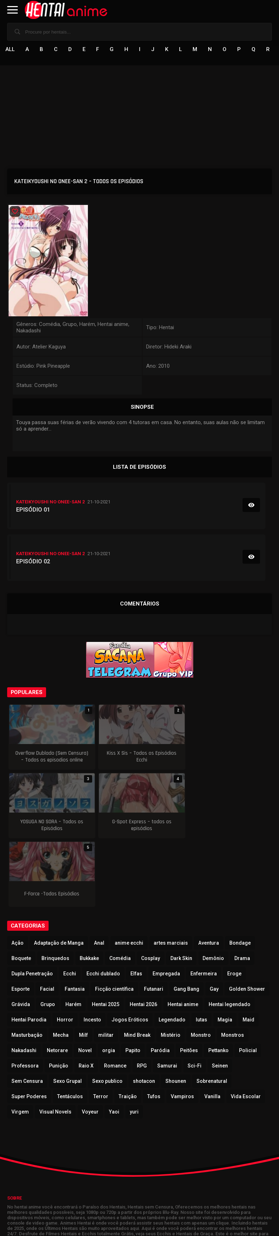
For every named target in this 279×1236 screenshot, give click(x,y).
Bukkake (89, 890)
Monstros (232, 966)
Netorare (57, 982)
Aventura (208, 874)
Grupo (47, 936)
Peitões (189, 982)
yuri (134, 1043)
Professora (25, 997)
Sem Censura (27, 1012)
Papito (132, 982)
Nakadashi (23, 982)
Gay (214, 920)
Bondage (240, 874)
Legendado (172, 951)
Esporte (20, 920)
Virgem (20, 1043)
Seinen (220, 997)
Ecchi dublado (103, 905)
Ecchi (69, 905)
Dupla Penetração (32, 905)
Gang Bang (186, 920)
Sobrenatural (211, 1012)
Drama (242, 890)
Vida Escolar (246, 1028)
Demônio (213, 890)
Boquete (21, 890)
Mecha (61, 966)
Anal (99, 874)
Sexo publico (107, 1012)
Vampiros (182, 1028)
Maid (248, 951)
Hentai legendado (229, 936)
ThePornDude (142, 1189)
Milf (83, 966)
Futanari (153, 920)
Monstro (201, 966)
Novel (85, 982)
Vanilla (212, 1028)
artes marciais (171, 874)
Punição (58, 997)
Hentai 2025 (105, 936)
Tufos (153, 1028)
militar (106, 966)
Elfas (136, 905)
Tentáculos (70, 1028)
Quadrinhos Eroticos (189, 1189)
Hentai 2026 (143, 936)
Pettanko (218, 982)
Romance (115, 997)
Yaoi (114, 1043)
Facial (47, 920)
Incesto (92, 951)
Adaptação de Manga (59, 874)
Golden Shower (247, 920)
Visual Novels (55, 1043)
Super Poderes (29, 1028)
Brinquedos (55, 890)
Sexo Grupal (67, 1012)
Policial (248, 982)
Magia (225, 951)
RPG (142, 997)
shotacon (144, 1012)
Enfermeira (203, 905)
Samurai (167, 997)
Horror (65, 951)
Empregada (166, 905)
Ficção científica (114, 920)
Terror (100, 1028)
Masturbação (27, 966)
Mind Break (137, 966)
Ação (17, 874)
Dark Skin (181, 890)
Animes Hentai (64, 1189)
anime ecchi (129, 874)
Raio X (86, 997)
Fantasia (75, 920)
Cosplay (150, 890)
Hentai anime (183, 936)
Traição (128, 1028)
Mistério (170, 966)
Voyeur (90, 1043)
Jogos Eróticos (129, 951)
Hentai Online (25, 1189)
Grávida (20, 936)
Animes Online (103, 1189)
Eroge (234, 905)
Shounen (175, 1012)
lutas (201, 951)
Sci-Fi (194, 997)
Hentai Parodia (28, 951)
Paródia (160, 982)
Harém (73, 936)
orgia (108, 982)
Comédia (120, 890)
